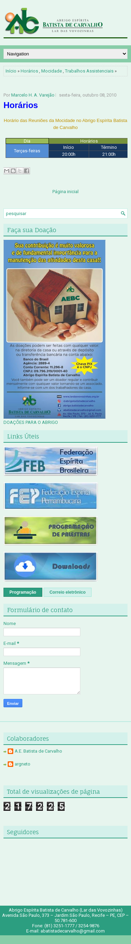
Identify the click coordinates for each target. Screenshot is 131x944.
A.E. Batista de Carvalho (38, 751)
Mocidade (51, 71)
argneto (22, 764)
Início (11, 71)
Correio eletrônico (68, 592)
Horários (29, 71)
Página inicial (65, 191)
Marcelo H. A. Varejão (32, 95)
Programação (22, 592)
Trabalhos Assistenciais (89, 71)
